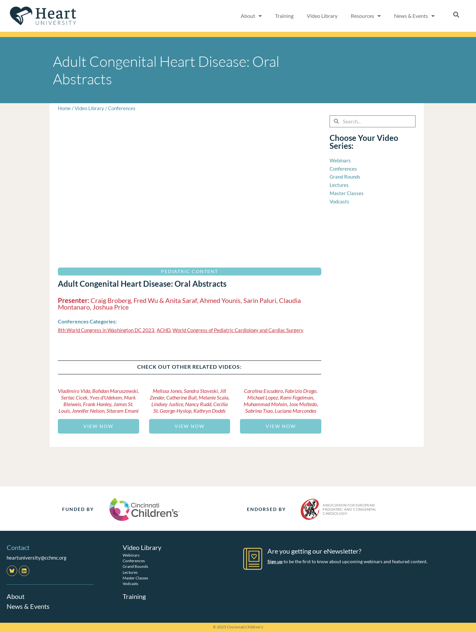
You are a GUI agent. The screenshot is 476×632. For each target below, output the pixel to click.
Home (64, 108)
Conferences (122, 108)
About (15, 596)
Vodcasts (130, 583)
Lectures (130, 572)
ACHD (164, 330)
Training (284, 16)
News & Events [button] (414, 16)
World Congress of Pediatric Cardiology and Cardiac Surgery (238, 330)
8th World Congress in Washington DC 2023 (106, 330)
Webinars (131, 555)
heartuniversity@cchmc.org (36, 558)
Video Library (322, 16)
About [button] (251, 16)
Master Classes (135, 577)
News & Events (28, 606)
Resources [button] (366, 16)
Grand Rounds (135, 566)
